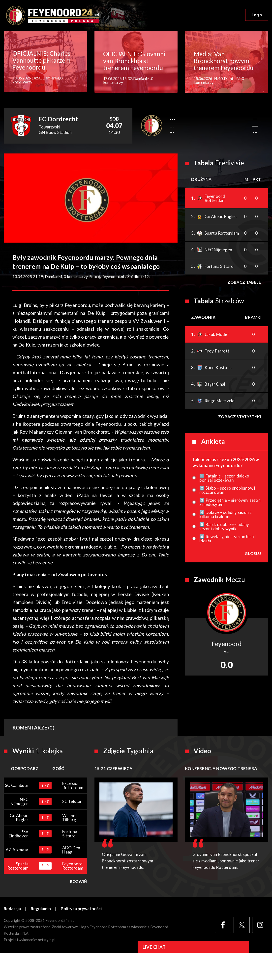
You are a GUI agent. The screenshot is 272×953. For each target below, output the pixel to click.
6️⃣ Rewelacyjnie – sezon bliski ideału (227, 539)
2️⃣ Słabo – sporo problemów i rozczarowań (227, 490)
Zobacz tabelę (244, 282)
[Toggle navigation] (236, 15)
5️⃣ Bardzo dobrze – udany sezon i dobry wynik (224, 527)
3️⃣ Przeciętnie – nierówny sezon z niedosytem (229, 502)
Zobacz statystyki (239, 416)
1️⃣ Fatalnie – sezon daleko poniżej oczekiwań (224, 478)
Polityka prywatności (81, 909)
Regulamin (41, 909)
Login (257, 15)
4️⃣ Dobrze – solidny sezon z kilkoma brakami (225, 514)
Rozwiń (78, 882)
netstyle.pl (46, 940)
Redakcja (12, 909)
